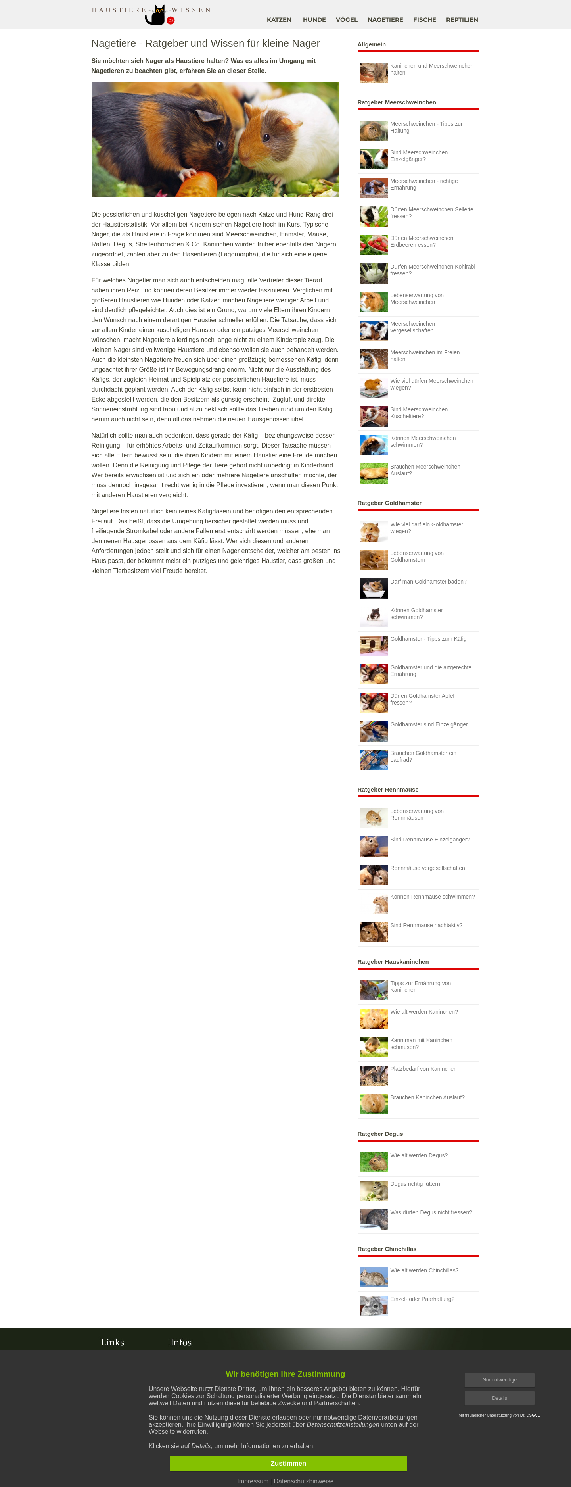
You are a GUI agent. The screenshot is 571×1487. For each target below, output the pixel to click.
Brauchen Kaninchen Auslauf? (412, 1104)
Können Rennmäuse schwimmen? (417, 903)
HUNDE (314, 19)
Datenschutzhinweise (303, 1481)
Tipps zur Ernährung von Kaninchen (405, 990)
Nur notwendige (500, 1380)
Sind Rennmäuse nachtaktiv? (411, 932)
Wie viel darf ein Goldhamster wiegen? (412, 531)
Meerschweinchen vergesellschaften (397, 331)
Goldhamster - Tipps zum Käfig (413, 646)
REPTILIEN (462, 19)
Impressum (252, 1481)
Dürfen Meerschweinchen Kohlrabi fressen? (417, 273)
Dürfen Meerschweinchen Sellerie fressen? (416, 216)
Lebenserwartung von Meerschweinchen (402, 302)
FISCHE (424, 19)
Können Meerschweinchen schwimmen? (408, 445)
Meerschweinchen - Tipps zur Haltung (411, 131)
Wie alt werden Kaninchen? (409, 1019)
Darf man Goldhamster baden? (413, 588)
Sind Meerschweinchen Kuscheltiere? (404, 416)
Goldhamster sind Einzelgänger (414, 731)
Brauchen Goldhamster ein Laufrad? (408, 760)
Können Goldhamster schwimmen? (401, 617)
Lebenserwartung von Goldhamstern (402, 560)
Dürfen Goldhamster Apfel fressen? (407, 703)
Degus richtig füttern (400, 1191)
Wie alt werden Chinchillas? (409, 1277)
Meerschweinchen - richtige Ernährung (409, 188)
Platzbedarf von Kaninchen (408, 1076)
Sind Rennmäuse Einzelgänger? (415, 846)
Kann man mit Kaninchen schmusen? (406, 1047)
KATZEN (279, 19)
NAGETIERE (385, 19)
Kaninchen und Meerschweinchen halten (417, 73)
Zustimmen (289, 1463)
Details (499, 1398)
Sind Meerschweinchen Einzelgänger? (404, 159)
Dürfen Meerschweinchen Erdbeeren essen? (407, 245)
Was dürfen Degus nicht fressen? (416, 1219)
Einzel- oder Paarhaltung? (407, 1306)
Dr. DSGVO (530, 1415)
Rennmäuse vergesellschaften (412, 875)
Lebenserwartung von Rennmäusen (402, 818)
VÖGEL (347, 19)
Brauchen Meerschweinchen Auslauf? (410, 473)
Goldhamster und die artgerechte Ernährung (416, 674)
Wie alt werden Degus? (404, 1162)
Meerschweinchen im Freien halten (410, 359)
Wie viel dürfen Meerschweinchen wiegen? (416, 388)
